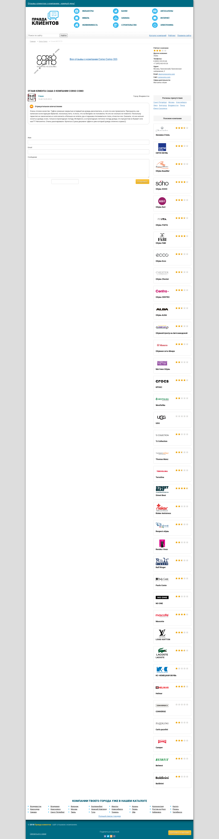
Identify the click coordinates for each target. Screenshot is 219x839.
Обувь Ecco (172, 257)
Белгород (163, 105)
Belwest (172, 762)
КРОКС (172, 383)
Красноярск (56, 809)
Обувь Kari (172, 203)
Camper (172, 744)
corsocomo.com (164, 77)
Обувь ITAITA (172, 221)
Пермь (135, 809)
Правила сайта (184, 35)
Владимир (55, 806)
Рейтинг (172, 35)
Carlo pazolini (172, 726)
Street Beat (172, 491)
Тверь (73, 812)
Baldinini (172, 780)
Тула (93, 812)
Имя (29, 138)
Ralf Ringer (172, 564)
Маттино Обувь (172, 365)
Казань (135, 806)
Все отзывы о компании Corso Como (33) (93, 59)
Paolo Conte (172, 582)
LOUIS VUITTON (172, 636)
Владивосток (173, 105)
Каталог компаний (157, 35)
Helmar (172, 690)
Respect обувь (172, 527)
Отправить (142, 181)
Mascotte (172, 618)
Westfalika (172, 401)
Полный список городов (109, 816)
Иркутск (115, 806)
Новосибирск (181, 102)
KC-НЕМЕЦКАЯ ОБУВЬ (172, 672)
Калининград (158, 806)
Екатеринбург (97, 806)
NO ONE (172, 600)
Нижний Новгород (99, 809)
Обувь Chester (172, 275)
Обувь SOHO (172, 185)
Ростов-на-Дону (159, 809)
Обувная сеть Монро (172, 347)
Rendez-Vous (172, 546)
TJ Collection (172, 437)
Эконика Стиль (172, 131)
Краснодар (34, 809)
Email (30, 147)
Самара (33, 812)
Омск (155, 105)
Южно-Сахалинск (160, 109)
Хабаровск (156, 812)
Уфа (133, 812)
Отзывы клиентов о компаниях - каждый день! (51, 3)
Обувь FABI (172, 239)
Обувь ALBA (172, 311)
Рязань (176, 809)
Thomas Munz (172, 455)
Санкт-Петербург (160, 102)
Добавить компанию (179, 833)
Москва (171, 102)
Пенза (182, 105)
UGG (172, 419)
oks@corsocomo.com (166, 74)
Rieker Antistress (172, 509)
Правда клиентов (43, 824)
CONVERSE (172, 708)
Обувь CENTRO (172, 293)
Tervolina (172, 473)
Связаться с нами (38, 834)
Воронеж (74, 806)
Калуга (175, 806)
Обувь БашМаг (172, 167)
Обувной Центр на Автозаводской (172, 329)
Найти (63, 35)
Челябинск (177, 812)
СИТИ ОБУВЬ (172, 149)
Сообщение (32, 157)
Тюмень (115, 812)
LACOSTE (172, 654)
